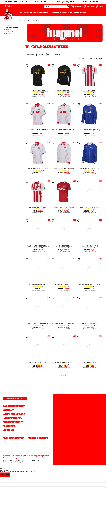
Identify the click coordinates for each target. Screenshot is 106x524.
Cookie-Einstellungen (11, 458)
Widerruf (32, 456)
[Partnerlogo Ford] (83, 389)
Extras (76, 13)
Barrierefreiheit (14, 406)
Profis (26, 13)
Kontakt (8, 410)
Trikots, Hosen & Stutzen (11, 27)
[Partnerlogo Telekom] (68, 389)
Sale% (70, 13)
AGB (26, 456)
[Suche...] (56, 6)
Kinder (45, 13)
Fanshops (9, 426)
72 (102, 59)
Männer (33, 13)
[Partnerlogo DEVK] (53, 389)
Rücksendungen (13, 422)
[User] (99, 6)
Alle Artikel (7, 25)
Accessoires (54, 13)
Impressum (7, 456)
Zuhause (63, 13)
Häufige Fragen (12, 418)
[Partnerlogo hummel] (38, 389)
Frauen (39, 13)
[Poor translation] (7, 474)
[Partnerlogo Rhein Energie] (23, 389)
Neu (21, 13)
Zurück (5, 20)
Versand (8, 430)
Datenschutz (17, 456)
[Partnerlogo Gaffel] (98, 389)
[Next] (67, 376)
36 (99, 59)
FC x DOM (7, 33)
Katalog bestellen (44, 456)
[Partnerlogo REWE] (7, 389)
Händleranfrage (14, 414)
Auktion (83, 13)
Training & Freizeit (9, 31)
